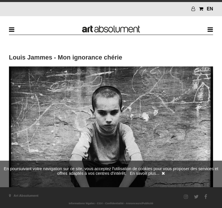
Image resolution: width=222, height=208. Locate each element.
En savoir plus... (144, 173)
